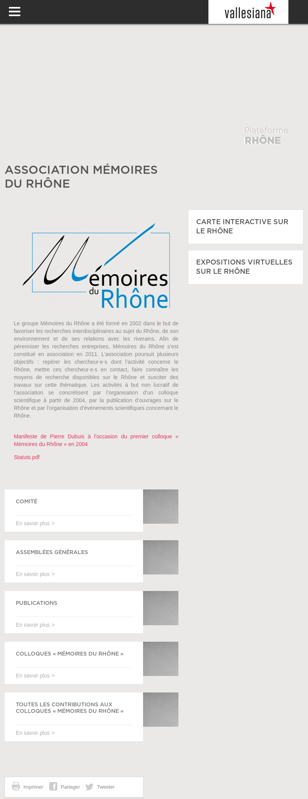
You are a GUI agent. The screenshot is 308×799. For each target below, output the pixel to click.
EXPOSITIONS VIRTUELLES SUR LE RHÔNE (244, 267)
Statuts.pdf (27, 457)
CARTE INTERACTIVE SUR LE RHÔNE (242, 227)
